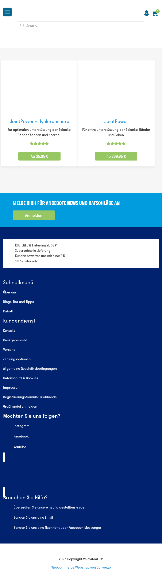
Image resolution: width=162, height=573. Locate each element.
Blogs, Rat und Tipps (18, 301)
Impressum (11, 387)
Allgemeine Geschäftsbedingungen (30, 368)
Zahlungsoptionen (17, 358)
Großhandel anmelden (20, 406)
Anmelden (33, 215)
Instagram (16, 426)
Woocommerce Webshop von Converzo (81, 567)
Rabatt (8, 311)
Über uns (10, 292)
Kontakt (9, 330)
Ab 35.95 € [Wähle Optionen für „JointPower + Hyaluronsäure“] (39, 156)
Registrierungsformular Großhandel (30, 396)
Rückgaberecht (15, 340)
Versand (9, 349)
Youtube (14, 447)
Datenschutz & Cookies (20, 377)
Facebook (16, 437)
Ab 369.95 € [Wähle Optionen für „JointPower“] (116, 156)
